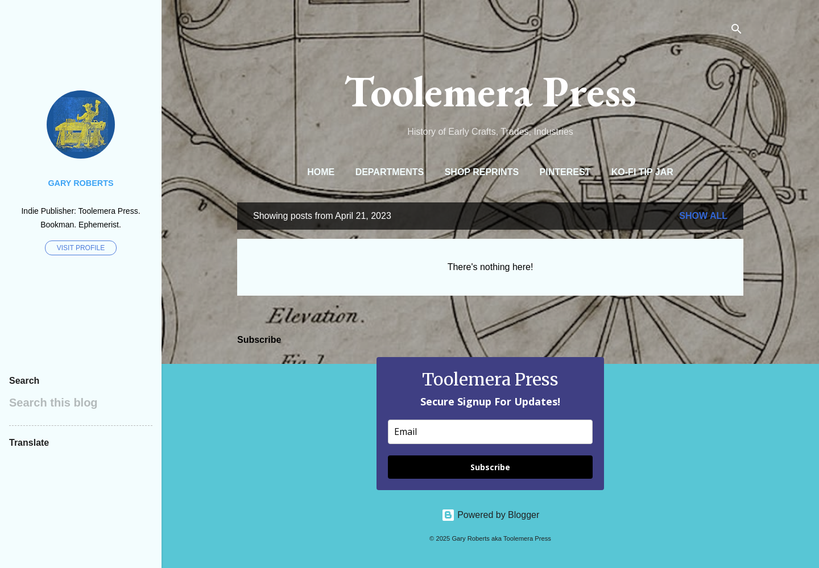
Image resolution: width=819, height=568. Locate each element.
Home (320, 172)
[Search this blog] (80, 402)
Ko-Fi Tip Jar (642, 172)
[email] (490, 432)
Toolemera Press (490, 91)
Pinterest (565, 172)
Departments (389, 172)
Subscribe (490, 467)
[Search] (736, 31)
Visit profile (81, 248)
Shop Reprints (482, 172)
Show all (703, 216)
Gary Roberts (80, 183)
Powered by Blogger (490, 515)
